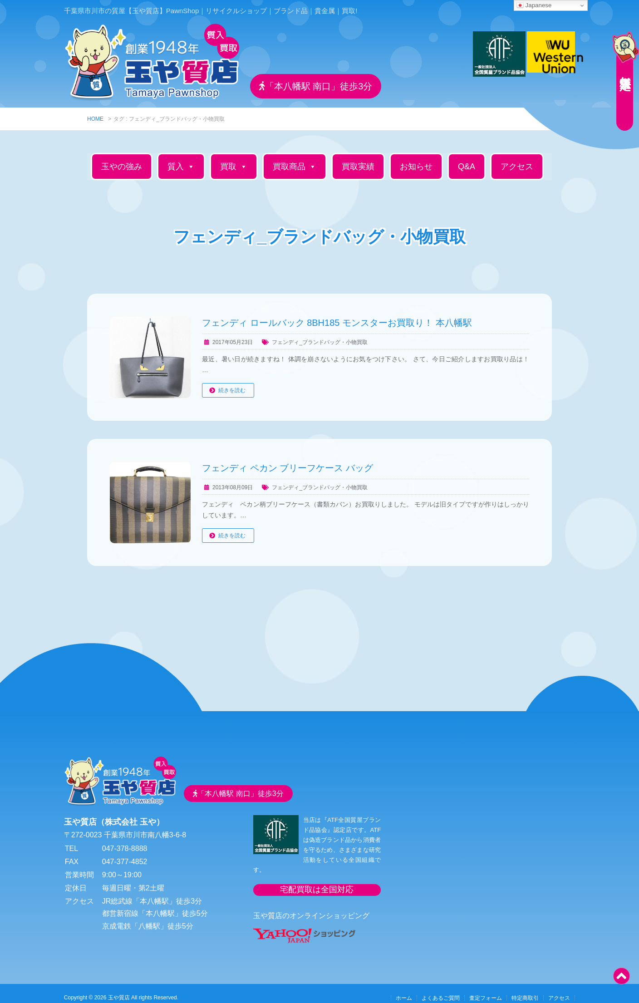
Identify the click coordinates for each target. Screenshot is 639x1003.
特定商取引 (525, 990)
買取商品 (294, 158)
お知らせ (416, 158)
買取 (233, 158)
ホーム (404, 990)
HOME (95, 111)
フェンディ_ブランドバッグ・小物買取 (320, 334)
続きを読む (232, 382)
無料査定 (621, 66)
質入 (181, 158)
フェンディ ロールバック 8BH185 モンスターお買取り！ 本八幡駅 (337, 315)
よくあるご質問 (441, 990)
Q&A (466, 158)
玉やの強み (121, 158)
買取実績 (358, 158)
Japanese (534, 5)
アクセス (517, 158)
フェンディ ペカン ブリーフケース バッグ (287, 460)
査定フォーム (485, 990)
